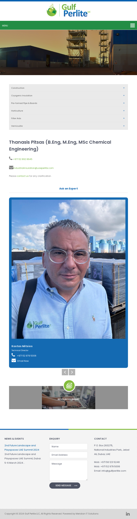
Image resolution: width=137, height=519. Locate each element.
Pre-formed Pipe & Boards (68, 103)
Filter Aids (68, 118)
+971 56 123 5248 (110, 462)
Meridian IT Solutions (87, 513)
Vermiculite (68, 126)
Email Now (20, 360)
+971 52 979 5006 (24, 355)
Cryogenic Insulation (68, 95)
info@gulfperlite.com (114, 470)
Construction (68, 88)
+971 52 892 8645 (22, 159)
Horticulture (68, 110)
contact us (23, 176)
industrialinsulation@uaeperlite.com (33, 168)
